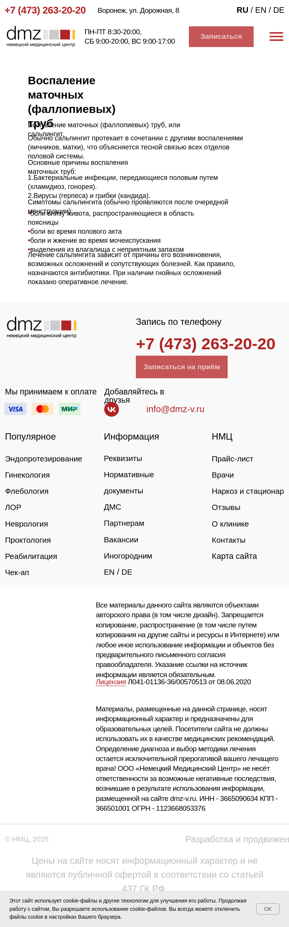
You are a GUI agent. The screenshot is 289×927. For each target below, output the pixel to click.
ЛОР (13, 507)
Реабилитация (32, 556)
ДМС (113, 506)
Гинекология (28, 474)
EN (109, 572)
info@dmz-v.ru (175, 409)
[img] (41, 327)
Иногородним (129, 555)
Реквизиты (124, 458)
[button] (221, 36)
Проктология (29, 540)
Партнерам (125, 523)
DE (127, 572)
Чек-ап (17, 572)
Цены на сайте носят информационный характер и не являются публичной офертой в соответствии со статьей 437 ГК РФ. (145, 874)
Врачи (223, 474)
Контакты (229, 556)
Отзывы (227, 523)
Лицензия (111, 682)
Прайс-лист (233, 458)
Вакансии (122, 539)
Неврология (27, 523)
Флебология (27, 491)
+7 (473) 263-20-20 (45, 10)
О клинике (231, 540)
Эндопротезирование (45, 458)
